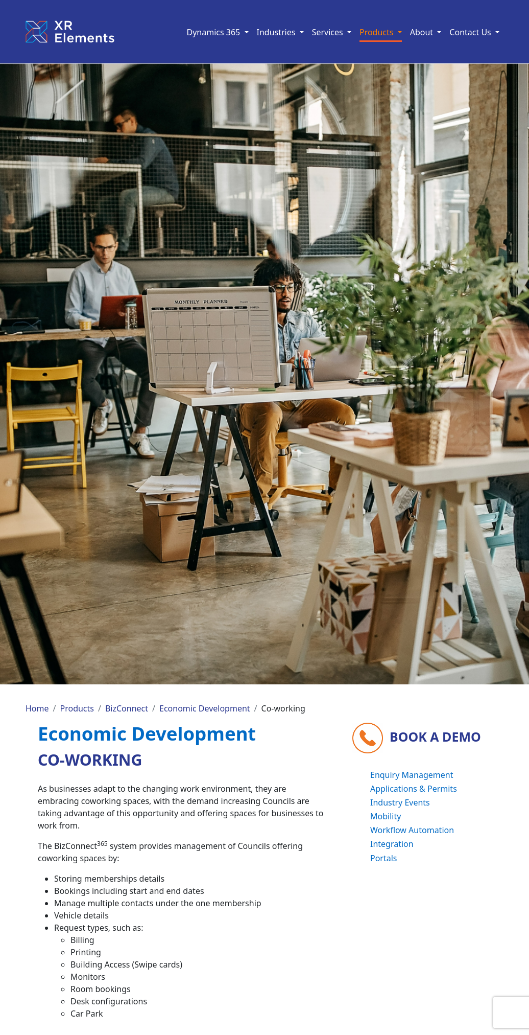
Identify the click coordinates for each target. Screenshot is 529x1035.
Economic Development (204, 708)
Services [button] (328, 32)
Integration (392, 843)
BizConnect (126, 708)
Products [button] (377, 32)
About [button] (423, 32)
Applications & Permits (413, 788)
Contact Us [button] (471, 32)
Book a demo (435, 736)
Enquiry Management (411, 774)
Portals (383, 858)
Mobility (385, 816)
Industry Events (400, 802)
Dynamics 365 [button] (215, 32)
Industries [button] (277, 32)
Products (77, 708)
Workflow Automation (412, 830)
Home (37, 708)
